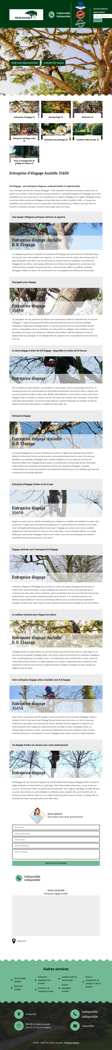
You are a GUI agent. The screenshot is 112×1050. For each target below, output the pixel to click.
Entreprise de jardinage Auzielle (46, 990)
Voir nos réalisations (24, 63)
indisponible (63, 13)
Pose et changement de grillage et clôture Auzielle (93, 982)
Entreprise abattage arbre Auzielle (44, 980)
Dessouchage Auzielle (20, 980)
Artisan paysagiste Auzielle (66, 988)
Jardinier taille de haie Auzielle (69, 978)
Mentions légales (71, 1042)
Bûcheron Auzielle (18, 988)
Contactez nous (54, 63)
